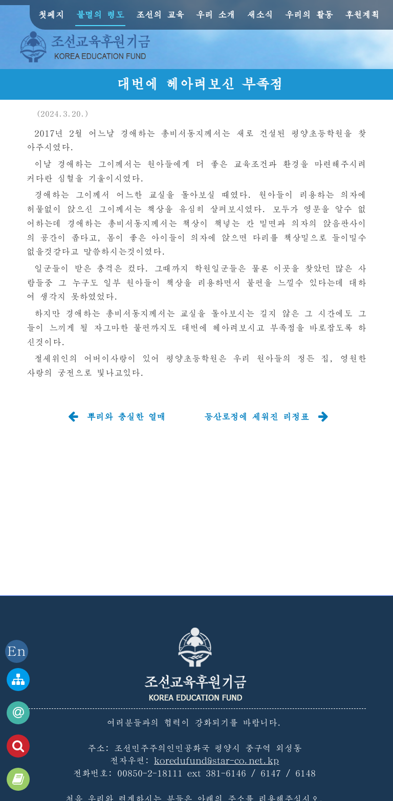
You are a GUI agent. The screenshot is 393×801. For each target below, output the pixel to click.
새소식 (260, 14)
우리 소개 (215, 14)
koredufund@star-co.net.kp (216, 760)
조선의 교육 (160, 14)
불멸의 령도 (100, 14)
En (16, 651)
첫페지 (51, 14)
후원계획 (362, 14)
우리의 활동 (309, 14)
